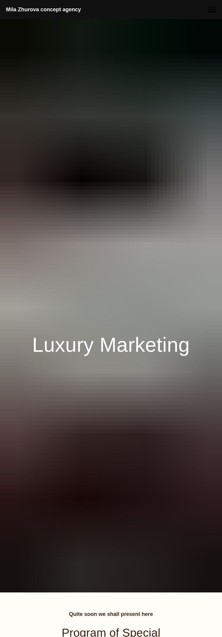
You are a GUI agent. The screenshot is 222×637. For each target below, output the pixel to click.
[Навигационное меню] (212, 9)
